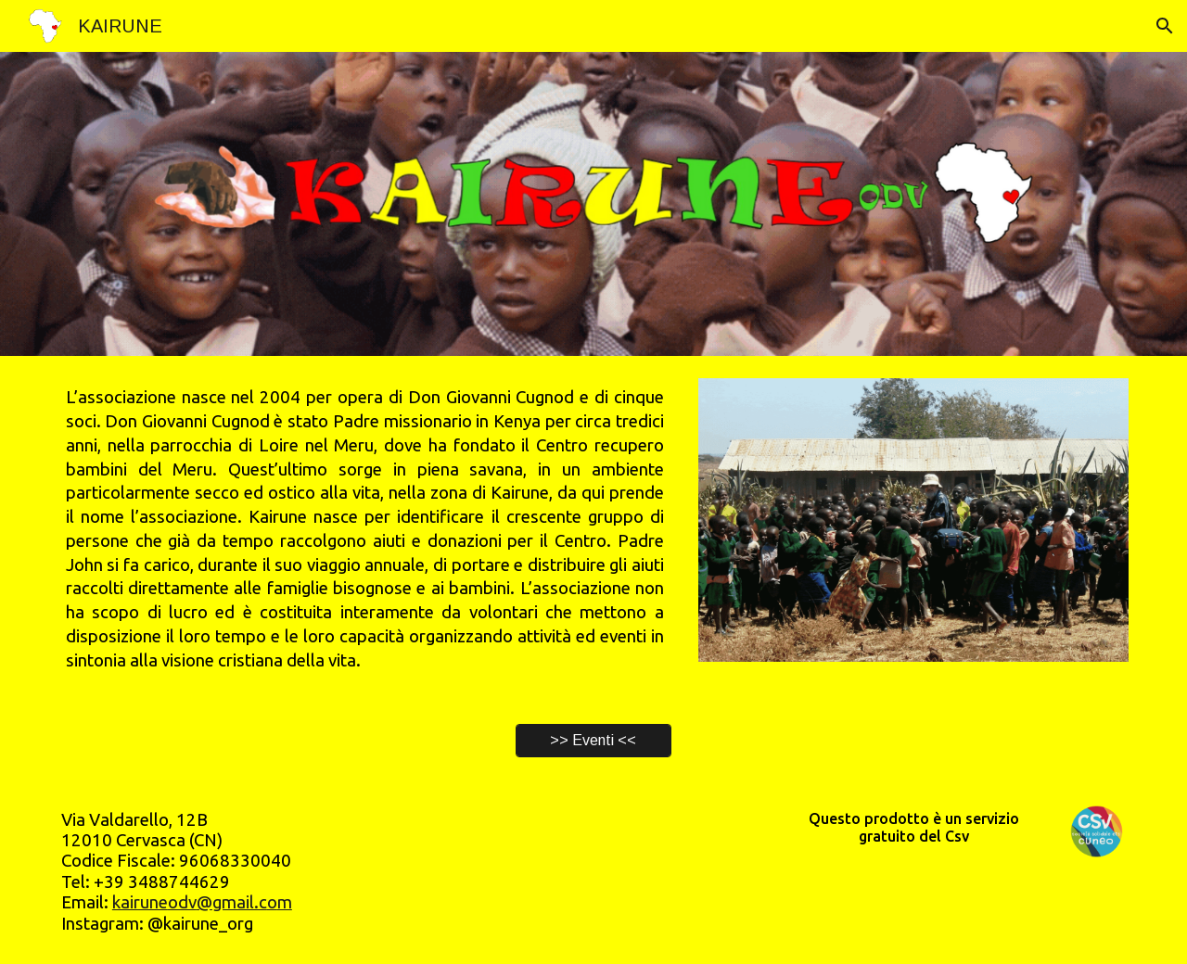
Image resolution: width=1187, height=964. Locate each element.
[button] (1164, 26)
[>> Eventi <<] (593, 740)
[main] (364, 528)
